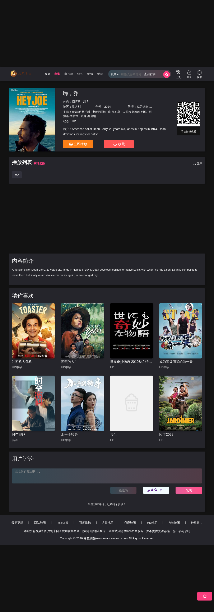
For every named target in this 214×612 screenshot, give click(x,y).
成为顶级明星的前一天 (176, 361)
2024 (107, 106)
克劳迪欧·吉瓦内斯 (149, 106)
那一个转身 (69, 434)
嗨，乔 (70, 93)
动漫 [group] (90, 74)
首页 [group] (47, 74)
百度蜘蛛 (85, 522)
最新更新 (17, 522)
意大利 (76, 106)
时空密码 (18, 434)
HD (17, 174)
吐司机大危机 (22, 361)
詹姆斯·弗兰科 (81, 112)
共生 (113, 434)
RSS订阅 (63, 522)
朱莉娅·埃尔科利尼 (134, 112)
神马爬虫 (197, 522)
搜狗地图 (174, 522)
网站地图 (40, 522)
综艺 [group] (80, 74)
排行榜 (149, 74)
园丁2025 (166, 434)
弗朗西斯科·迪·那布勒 (106, 112)
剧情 (86, 101)
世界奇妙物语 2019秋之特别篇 (131, 361)
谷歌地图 (107, 522)
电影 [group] (57, 74)
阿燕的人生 (69, 361)
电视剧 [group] (68, 74)
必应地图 (130, 522)
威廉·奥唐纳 (88, 116)
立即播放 (78, 144)
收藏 (119, 144)
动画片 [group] (101, 74)
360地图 (152, 522)
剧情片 (76, 101)
